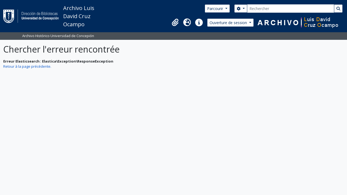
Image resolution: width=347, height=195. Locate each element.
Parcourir (215, 8)
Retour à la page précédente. (27, 66)
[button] (175, 22)
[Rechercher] (290, 8)
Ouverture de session (229, 22)
